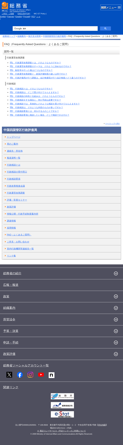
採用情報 (11, 228)
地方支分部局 (34, 36)
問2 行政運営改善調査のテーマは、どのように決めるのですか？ (40, 66)
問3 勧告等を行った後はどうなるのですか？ (31, 70)
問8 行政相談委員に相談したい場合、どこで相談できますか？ (39, 115)
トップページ (13, 137)
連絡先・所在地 (15, 151)
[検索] (54, 28)
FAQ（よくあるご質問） (19, 234)
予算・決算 (10, 331)
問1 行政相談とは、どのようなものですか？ (31, 88)
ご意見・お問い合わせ (18, 241)
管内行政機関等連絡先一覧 (20, 248)
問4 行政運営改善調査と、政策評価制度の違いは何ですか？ (38, 74)
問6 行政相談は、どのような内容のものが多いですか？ (36, 107)
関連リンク (10, 387)
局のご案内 (12, 144)
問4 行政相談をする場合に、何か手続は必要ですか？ (35, 100)
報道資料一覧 (13, 158)
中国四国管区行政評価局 (54, 36)
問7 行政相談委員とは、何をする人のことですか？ (34, 111)
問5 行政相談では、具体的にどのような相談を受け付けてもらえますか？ (45, 104)
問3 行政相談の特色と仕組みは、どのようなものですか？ (37, 96)
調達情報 (11, 220)
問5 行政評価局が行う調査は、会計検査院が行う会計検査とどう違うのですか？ (48, 78)
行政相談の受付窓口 (17, 171)
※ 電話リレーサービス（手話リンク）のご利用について (61, 431)
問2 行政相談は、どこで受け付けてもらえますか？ (34, 92)
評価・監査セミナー (17, 200)
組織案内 (21, 36)
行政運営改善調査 (16, 193)
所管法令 (9, 319)
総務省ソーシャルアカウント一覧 (26, 365)
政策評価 (11, 206)
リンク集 (11, 255)
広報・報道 (10, 285)
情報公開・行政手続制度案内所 (22, 214)
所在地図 (102, 425)
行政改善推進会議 (16, 186)
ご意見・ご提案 (8, 14)
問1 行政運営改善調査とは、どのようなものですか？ (35, 62)
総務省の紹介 (12, 273)
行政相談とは (13, 165)
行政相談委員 (13, 179)
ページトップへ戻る (112, 123)
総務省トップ (9, 36)
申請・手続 (10, 342)
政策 (6, 296)
